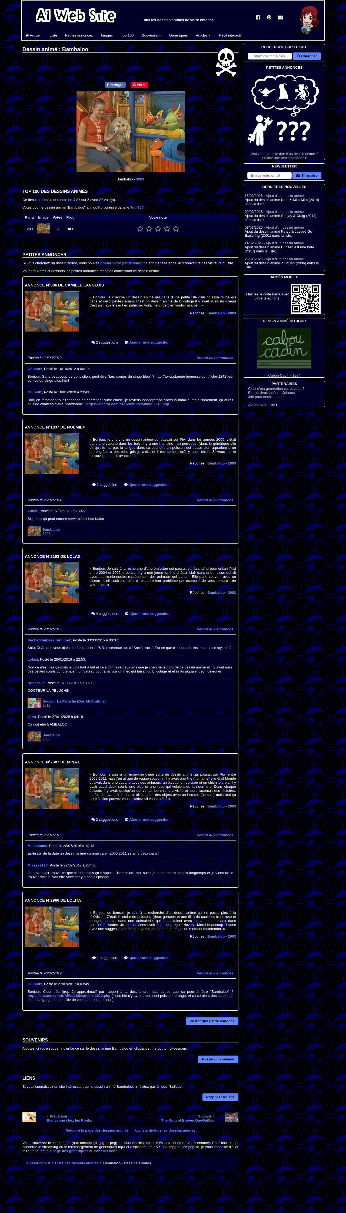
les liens (110, 1151)
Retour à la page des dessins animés (96, 1130)
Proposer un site (220, 1097)
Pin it (139, 85)
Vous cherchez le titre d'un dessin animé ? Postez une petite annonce (284, 115)
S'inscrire (307, 175)
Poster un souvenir (218, 1059)
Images (107, 35)
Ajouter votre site (263, 405)
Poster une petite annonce (212, 1021)
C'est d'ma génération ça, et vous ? (276, 389)
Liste (53, 35)
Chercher (307, 56)
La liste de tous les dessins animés (165, 1130)
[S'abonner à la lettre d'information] (269, 175)
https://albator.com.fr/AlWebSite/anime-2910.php (127, 404)
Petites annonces (79, 35)
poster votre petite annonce (124, 263)
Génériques (178, 35)
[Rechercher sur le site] (270, 56)
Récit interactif (230, 35)
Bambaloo (221, 313)
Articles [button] (203, 35)
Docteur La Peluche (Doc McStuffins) (74, 701)
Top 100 (127, 35)
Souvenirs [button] (151, 35)
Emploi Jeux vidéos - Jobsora (271, 393)
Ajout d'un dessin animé (285, 196)
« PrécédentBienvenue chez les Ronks (69, 1118)
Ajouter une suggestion (147, 342)
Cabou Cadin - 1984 (284, 352)
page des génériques (70, 1151)
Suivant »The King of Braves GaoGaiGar (187, 1118)
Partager (115, 85)
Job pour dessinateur (265, 397)
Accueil (33, 35)
